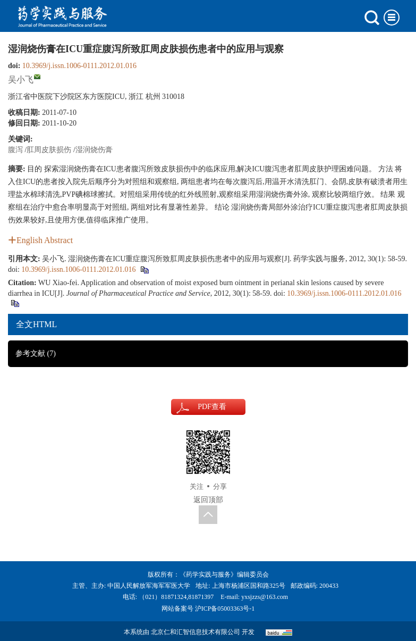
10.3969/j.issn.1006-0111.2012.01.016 (79, 66)
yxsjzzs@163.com (264, 597)
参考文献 (35, 353)
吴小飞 (20, 79)
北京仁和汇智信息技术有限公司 (195, 632)
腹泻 (15, 150)
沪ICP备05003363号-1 (225, 608)
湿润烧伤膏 (94, 150)
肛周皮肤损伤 (49, 150)
